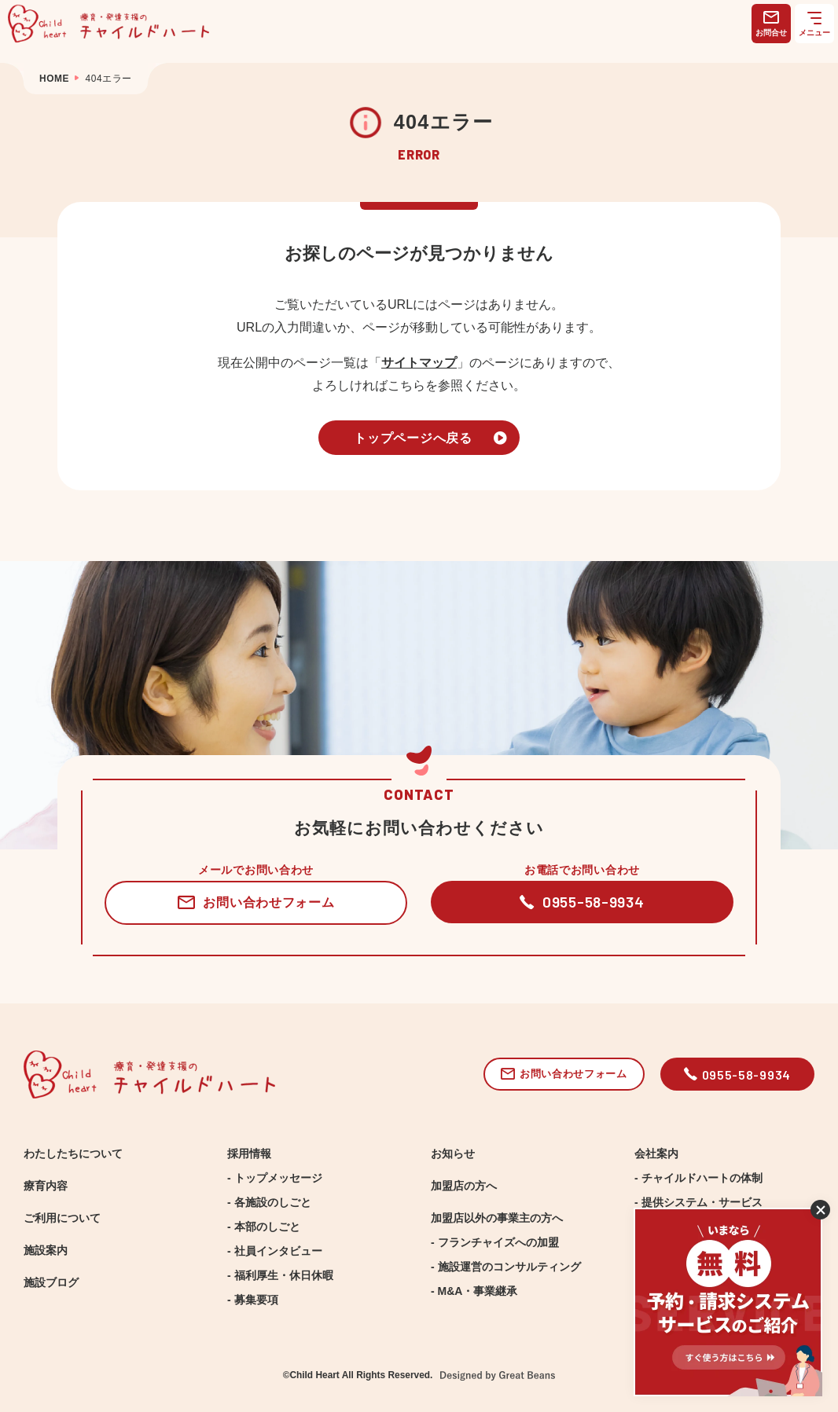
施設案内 (46, 1250)
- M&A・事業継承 (474, 1291)
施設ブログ (51, 1282)
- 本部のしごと (263, 1226)
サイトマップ (419, 362)
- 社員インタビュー (274, 1251)
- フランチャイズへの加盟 (495, 1242)
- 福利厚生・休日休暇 (280, 1275)
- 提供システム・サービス (698, 1202)
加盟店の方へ (464, 1185)
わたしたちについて (73, 1153)
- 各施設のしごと (269, 1202)
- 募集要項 (252, 1299)
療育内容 (46, 1185)
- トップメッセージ (274, 1178)
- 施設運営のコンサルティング (506, 1266)
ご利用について (62, 1218)
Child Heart (314, 1375)
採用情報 (249, 1153)
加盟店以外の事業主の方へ (497, 1218)
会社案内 (656, 1153)
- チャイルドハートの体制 (698, 1178)
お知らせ (453, 1153)
